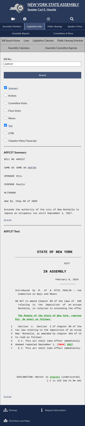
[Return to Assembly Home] (43, 8)
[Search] (72, 19)
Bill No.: (8, 59)
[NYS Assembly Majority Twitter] (36, 19)
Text (10, 126)
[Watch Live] (13, 19)
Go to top (8, 220)
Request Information (53, 409)
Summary (13, 88)
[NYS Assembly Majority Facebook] (24, 19)
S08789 (32, 168)
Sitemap (11, 409)
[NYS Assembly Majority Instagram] (48, 19)
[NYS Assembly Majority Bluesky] (60, 19)
